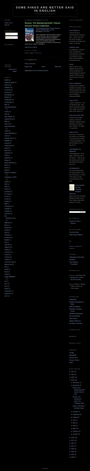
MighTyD (7, 222)
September (76, 414)
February (75, 431)
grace (6, 148)
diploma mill (8, 264)
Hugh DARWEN (9, 133)
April (74, 425)
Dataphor (7, 87)
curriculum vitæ (9, 262)
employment (8, 145)
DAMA (6, 181)
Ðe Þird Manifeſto (74, 316)
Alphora (6, 85)
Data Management (74, 168)
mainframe (7, 291)
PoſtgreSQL (8, 99)
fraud (6, 272)
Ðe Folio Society (76, 279)
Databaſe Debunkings (76, 313)
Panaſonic (7, 237)
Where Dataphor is (74, 30)
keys (5, 283)
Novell (6, 230)
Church (6, 124)
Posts (8, 34)
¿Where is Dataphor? (74, 83)
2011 (72, 446)
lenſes (6, 288)
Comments (10, 37)
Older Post (58, 66)
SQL (5, 114)
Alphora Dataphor (74, 306)
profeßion (7, 153)
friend (6, 274)
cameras (7, 257)
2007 (72, 454)
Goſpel (6, 131)
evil (5, 267)
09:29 (35, 50)
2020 (72, 377)
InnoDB (6, 208)
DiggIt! (32, 53)
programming (8, 119)
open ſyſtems (8, 116)
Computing (7, 102)
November (76, 385)
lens (5, 286)
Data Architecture (9, 126)
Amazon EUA (73, 357)
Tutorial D (7, 252)
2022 (72, 371)
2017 (72, 440)
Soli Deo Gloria (74, 232)
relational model (9, 82)
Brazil (6, 167)
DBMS (6, 80)
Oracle (6, 111)
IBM (5, 204)
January (75, 434)
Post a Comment (30, 63)
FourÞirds (7, 90)
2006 (72, 457)
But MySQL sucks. (73, 47)
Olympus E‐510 (73, 100)
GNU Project (73, 318)
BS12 (6, 165)
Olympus (7, 92)
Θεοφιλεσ (72, 259)
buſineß (6, 143)
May (74, 423)
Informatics (7, 206)
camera (6, 254)
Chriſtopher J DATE (10, 177)
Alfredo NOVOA (9, 163)
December (76, 382)
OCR (6, 232)
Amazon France (74, 360)
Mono (6, 225)
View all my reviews (31, 47)
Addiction (7, 158)
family (6, 269)
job (5, 281)
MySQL (6, 97)
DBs (5, 104)
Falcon (6, 199)
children (6, 259)
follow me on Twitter (13, 70)
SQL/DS (7, 245)
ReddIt (27, 53)
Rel (5, 242)
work (5, 296)
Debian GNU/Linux (75, 321)
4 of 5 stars (46, 31)
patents (6, 150)
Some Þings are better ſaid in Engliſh (45, 9)
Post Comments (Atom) (40, 70)
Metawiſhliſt (72, 355)
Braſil (6, 170)
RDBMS (7, 140)
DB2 (5, 184)
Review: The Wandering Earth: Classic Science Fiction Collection (42, 24)
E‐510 (6, 196)
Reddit (6, 240)
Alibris (71, 362)
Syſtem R (7, 247)
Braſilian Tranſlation (10, 172)
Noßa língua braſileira (76, 234)
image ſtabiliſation (9, 276)
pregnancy (7, 293)
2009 (72, 449)
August (75, 417)
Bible (6, 121)
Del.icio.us (38, 53)
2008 (72, 451)
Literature (7, 213)
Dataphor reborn (73, 132)
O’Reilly (6, 235)
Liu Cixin (51, 30)
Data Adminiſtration (10, 107)
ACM (6, 155)
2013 (72, 443)
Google (6, 201)
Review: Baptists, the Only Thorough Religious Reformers (77, 189)
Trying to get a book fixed (76, 115)
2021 (72, 374)
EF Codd (7, 194)
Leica (6, 136)
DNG (6, 186)
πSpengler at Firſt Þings (76, 257)
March (75, 428)
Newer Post (28, 66)
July (74, 420)
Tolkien (6, 249)
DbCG (6, 189)
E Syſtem (7, 191)
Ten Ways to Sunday (75, 323)
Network (7, 227)
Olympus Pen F (9, 138)
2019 (72, 380)
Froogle (71, 352)
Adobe (6, 160)
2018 (72, 437)
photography (8, 95)
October (75, 411)
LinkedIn (7, 211)
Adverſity (70, 64)
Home (43, 66)
